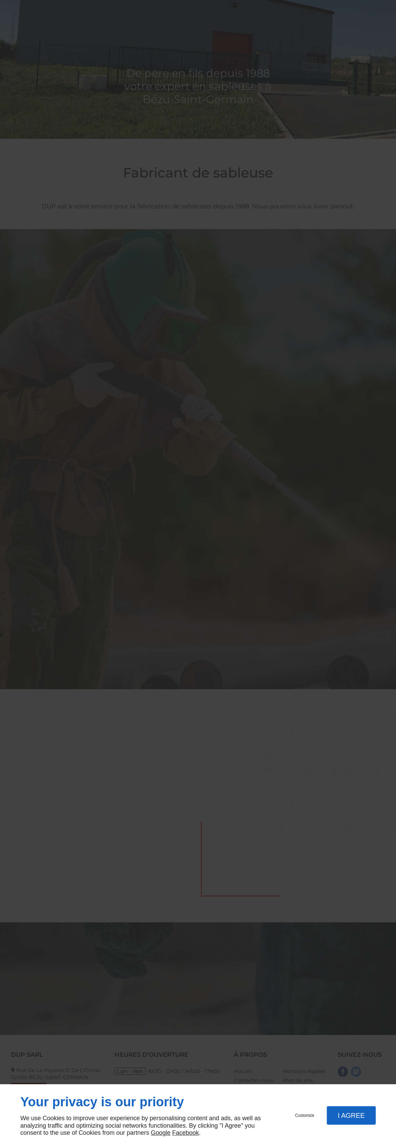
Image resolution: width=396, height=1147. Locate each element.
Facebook (185, 1132)
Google (160, 1132)
